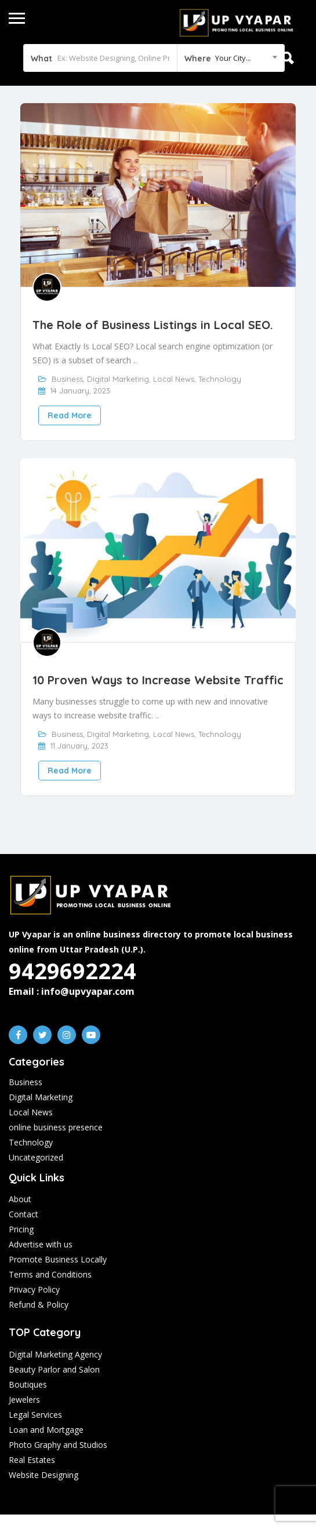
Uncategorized (36, 1157)
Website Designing (43, 1474)
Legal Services (35, 1414)
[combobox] (230, 58)
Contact (23, 1214)
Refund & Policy (38, 1304)
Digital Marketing (118, 379)
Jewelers (24, 1399)
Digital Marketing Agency (55, 1354)
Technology (219, 379)
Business (67, 379)
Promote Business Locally (58, 1259)
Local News (173, 379)
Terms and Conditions (50, 1274)
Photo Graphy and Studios (58, 1444)
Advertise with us (40, 1244)
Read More (70, 415)
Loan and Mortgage (46, 1429)
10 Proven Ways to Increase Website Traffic (158, 680)
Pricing (21, 1229)
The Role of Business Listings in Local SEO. (152, 325)
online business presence (56, 1127)
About (20, 1199)
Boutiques (28, 1384)
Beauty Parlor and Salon (54, 1369)
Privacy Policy (34, 1289)
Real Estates (32, 1459)
